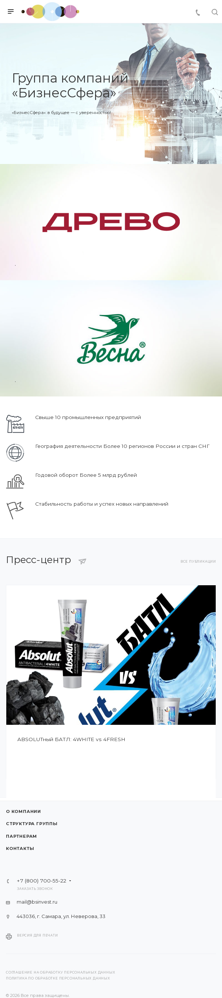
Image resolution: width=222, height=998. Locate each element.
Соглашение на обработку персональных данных (60, 972)
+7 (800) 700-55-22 (41, 881)
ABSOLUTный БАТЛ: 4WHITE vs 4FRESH (71, 739)
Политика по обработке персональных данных (58, 978)
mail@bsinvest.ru (37, 902)
